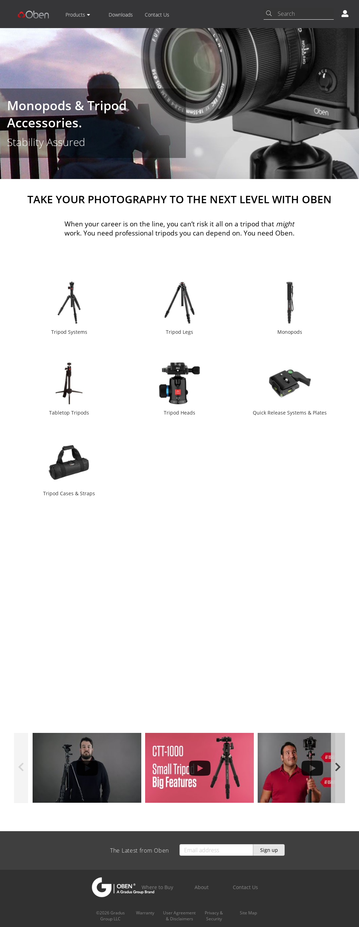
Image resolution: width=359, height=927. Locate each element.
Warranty (145, 913)
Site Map (248, 913)
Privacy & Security (214, 916)
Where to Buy (157, 887)
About (202, 887)
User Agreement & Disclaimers (179, 916)
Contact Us (157, 14)
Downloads (121, 14)
